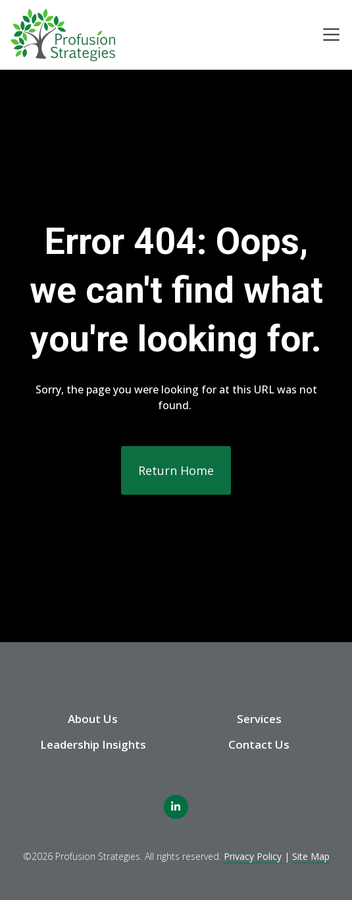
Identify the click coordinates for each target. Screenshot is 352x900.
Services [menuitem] (259, 718)
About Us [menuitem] (93, 718)
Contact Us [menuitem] (258, 744)
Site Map (311, 856)
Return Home (176, 470)
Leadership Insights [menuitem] (93, 744)
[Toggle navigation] (331, 34)
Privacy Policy (253, 856)
